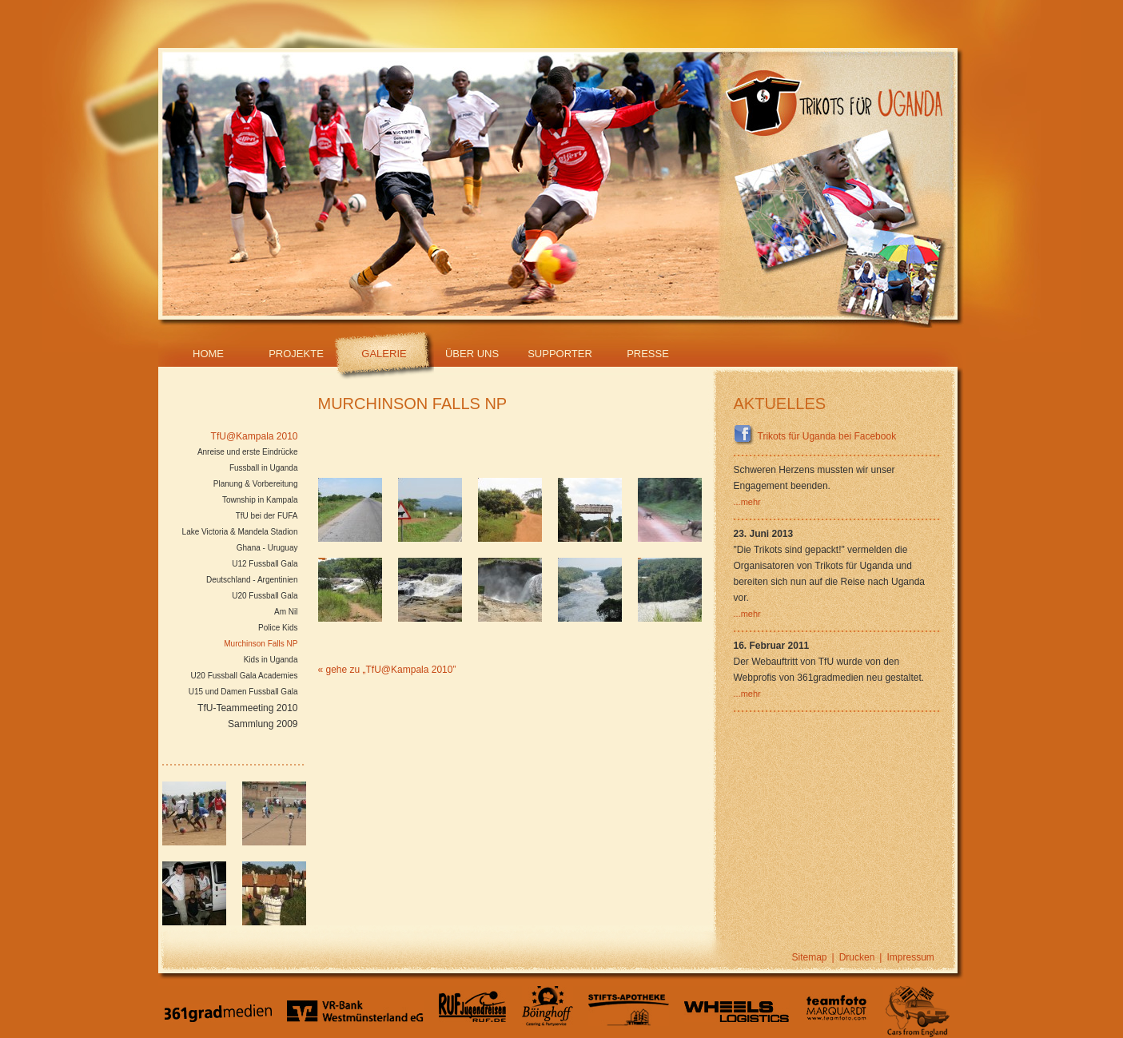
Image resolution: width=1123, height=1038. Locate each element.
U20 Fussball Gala (264, 595)
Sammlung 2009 (262, 724)
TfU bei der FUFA (267, 515)
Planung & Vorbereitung (255, 483)
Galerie (383, 354)
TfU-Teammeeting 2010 (247, 708)
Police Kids (277, 627)
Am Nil (285, 611)
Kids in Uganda (271, 659)
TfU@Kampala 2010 (254, 436)
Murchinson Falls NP (260, 643)
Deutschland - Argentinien (252, 579)
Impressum (910, 957)
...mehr (747, 502)
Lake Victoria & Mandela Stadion (240, 531)
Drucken (857, 957)
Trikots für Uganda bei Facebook (815, 436)
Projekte (296, 354)
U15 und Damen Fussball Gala (243, 691)
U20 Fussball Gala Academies (244, 675)
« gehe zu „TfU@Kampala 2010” (387, 669)
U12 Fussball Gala (264, 563)
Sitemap (809, 957)
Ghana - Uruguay (267, 547)
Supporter (560, 354)
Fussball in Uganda (263, 467)
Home (208, 354)
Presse (648, 354)
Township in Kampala (260, 499)
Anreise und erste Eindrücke (247, 451)
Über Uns (472, 354)
